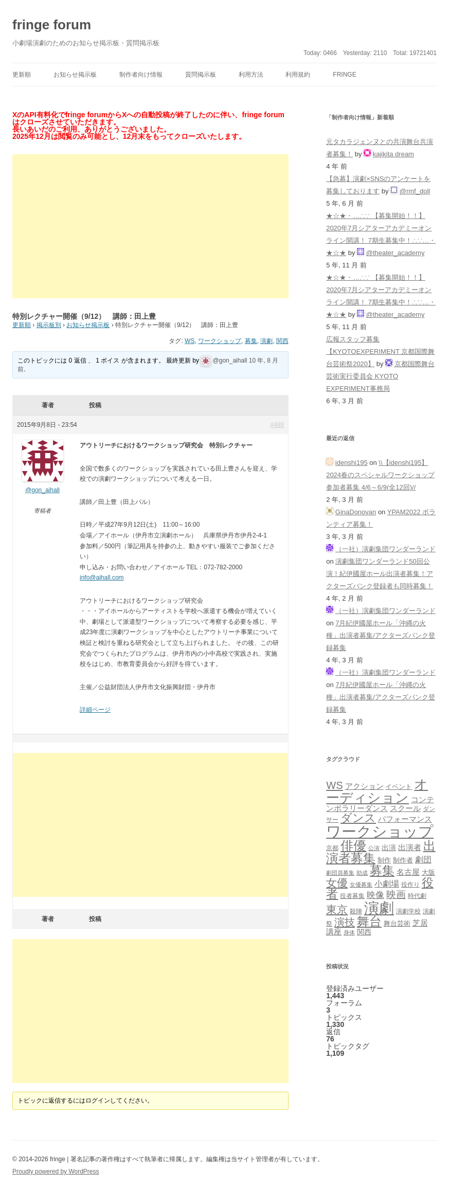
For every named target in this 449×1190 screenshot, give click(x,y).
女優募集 (361, 884)
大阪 (428, 872)
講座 (334, 932)
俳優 (353, 845)
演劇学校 (408, 911)
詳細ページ (95, 709)
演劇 (266, 341)
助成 (362, 873)
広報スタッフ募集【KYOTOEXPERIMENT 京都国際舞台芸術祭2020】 (380, 351)
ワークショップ (219, 341)
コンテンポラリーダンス (380, 804)
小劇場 (386, 883)
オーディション (377, 791)
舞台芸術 (397, 923)
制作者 (403, 860)
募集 (251, 341)
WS (189, 341)
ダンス (358, 818)
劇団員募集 (340, 873)
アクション (364, 786)
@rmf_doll (415, 191)
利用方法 (251, 74)
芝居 (420, 922)
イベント (398, 786)
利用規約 (297, 74)
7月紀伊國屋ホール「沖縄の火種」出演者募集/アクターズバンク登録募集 (380, 635)
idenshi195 (351, 462)
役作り (410, 884)
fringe (344, 74)
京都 (332, 847)
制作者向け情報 (141, 74)
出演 (389, 847)
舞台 (369, 921)
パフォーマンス (405, 819)
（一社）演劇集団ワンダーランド (385, 549)
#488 (277, 424)
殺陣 (356, 911)
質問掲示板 (200, 74)
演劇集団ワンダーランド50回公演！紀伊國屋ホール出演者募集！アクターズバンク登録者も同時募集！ (379, 573)
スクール (405, 808)
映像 (375, 895)
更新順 (21, 74)
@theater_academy (395, 253)
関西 (282, 341)
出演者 (409, 847)
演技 (344, 922)
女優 (337, 883)
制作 (384, 860)
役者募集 (352, 895)
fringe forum (51, 24)
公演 (374, 848)
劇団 (423, 859)
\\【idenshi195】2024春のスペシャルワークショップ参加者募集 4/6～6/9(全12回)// (380, 475)
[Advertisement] (150, 226)
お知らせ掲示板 (75, 74)
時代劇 (417, 895)
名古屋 (408, 872)
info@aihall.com (102, 577)
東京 (337, 909)
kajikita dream (393, 154)
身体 (349, 932)
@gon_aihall (230, 360)
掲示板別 (49, 325)
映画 (396, 894)
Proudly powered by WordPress (55, 1171)
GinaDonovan (355, 512)
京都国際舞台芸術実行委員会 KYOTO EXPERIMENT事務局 (380, 376)
